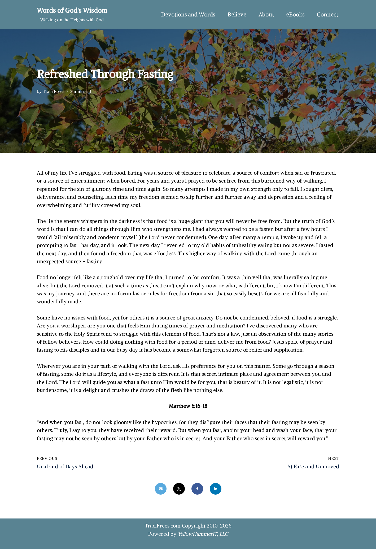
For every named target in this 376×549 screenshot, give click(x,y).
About (266, 14)
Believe (237, 14)
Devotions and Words (188, 14)
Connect (327, 14)
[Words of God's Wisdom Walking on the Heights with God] (72, 14)
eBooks (295, 14)
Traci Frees (53, 91)
